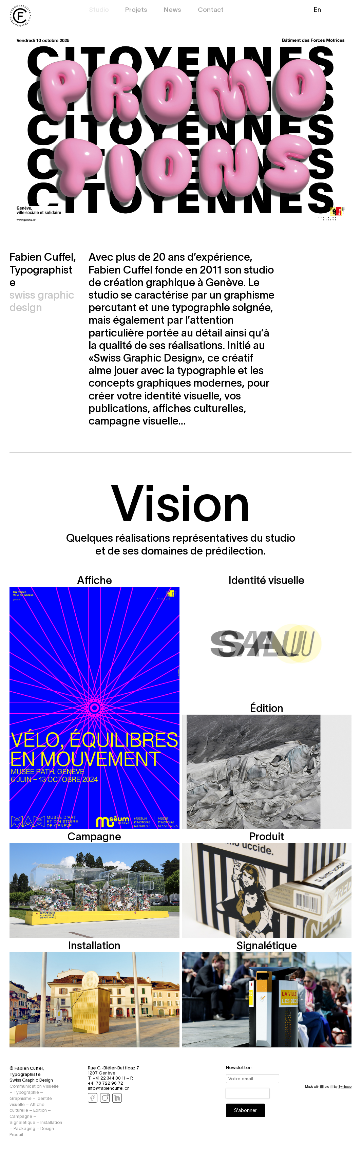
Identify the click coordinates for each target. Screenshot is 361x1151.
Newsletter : (239, 1067)
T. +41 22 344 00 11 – (109, 1078)
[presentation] (247, 1093)
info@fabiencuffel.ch (109, 1088)
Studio (99, 10)
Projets (136, 10)
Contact (211, 10)
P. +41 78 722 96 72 (110, 1081)
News (172, 10)
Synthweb (345, 1086)
